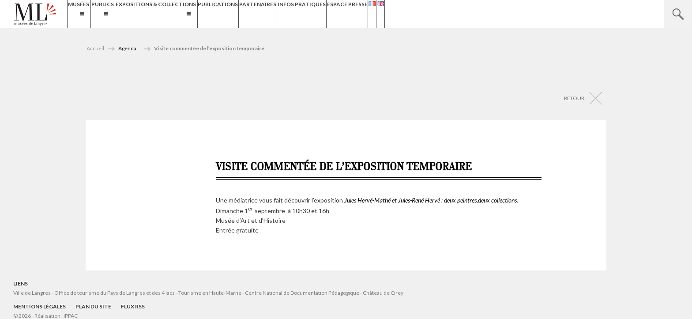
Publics (127, 14)
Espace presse (441, 14)
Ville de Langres (32, 292)
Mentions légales (39, 306)
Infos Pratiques (385, 14)
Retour (574, 98)
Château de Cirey (383, 292)
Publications (282, 14)
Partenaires (331, 14)
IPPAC (71, 315)
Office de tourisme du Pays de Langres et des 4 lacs (115, 292)
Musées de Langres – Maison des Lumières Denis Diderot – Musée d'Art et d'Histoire (35, 15)
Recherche (678, 14)
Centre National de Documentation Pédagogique (302, 292)
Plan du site (93, 306)
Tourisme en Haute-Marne (209, 292)
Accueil (95, 48)
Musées (83, 14)
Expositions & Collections (200, 14)
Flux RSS (133, 306)
